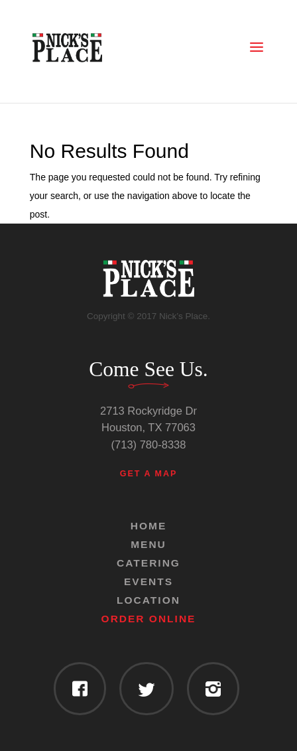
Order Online (148, 618)
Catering (148, 563)
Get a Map (149, 473)
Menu (148, 544)
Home (149, 525)
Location (148, 600)
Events (148, 581)
